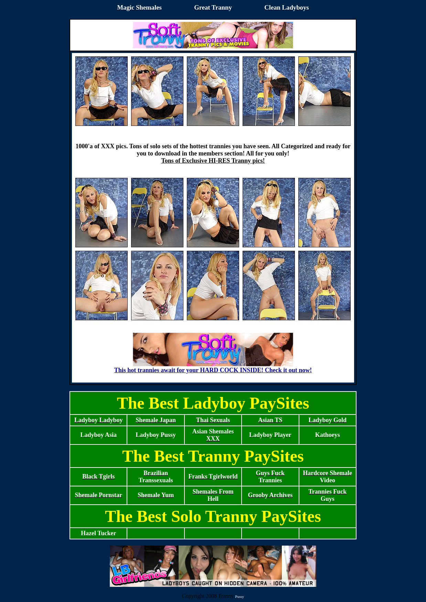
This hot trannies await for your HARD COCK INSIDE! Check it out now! (213, 367)
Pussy (239, 596)
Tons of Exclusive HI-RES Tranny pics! (213, 160)
